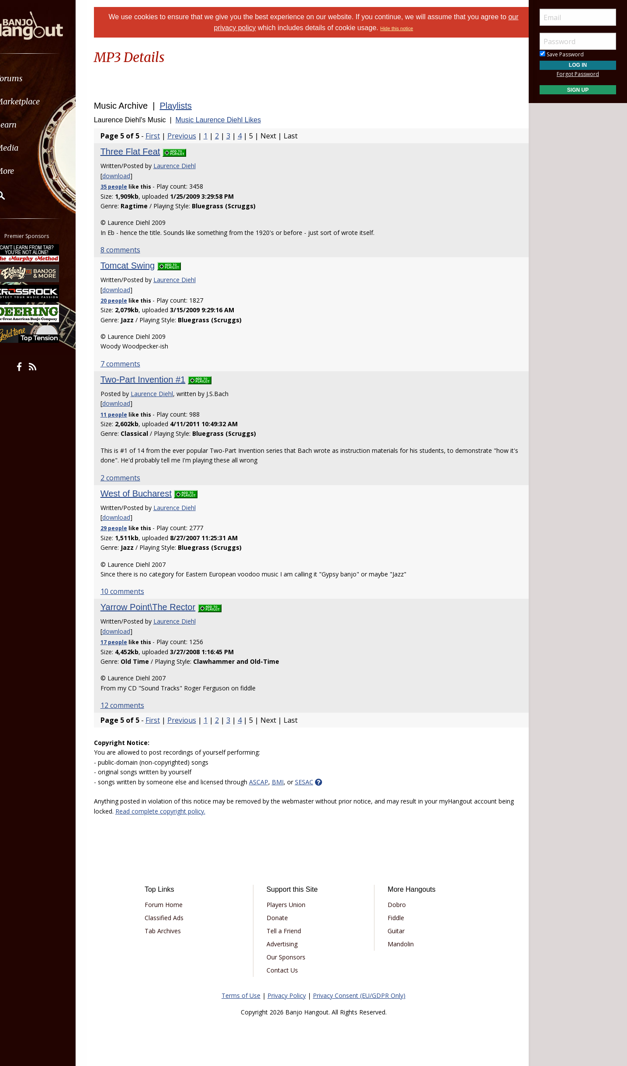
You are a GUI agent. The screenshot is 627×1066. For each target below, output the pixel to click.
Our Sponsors (289, 957)
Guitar (393, 931)
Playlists (187, 105)
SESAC (315, 782)
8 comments (131, 250)
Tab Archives (172, 931)
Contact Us (285, 970)
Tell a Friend (287, 931)
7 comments (131, 364)
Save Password (562, 54)
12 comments (133, 705)
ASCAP (269, 782)
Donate (280, 918)
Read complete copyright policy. (188, 811)
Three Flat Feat (141, 151)
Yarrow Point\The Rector (159, 607)
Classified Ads (173, 918)
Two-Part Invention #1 (154, 379)
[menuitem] (49, 78)
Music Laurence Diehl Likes (229, 120)
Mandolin (398, 944)
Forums (31, 78)
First (163, 136)
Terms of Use (241, 995)
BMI (288, 782)
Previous (192, 136)
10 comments (133, 591)
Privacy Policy (286, 995)
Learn (28, 125)
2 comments (131, 478)
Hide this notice (402, 28)
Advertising (285, 944)
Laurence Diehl (185, 166)
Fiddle (393, 918)
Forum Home (173, 904)
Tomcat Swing (138, 265)
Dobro (394, 904)
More (27, 171)
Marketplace (40, 102)
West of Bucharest (147, 493)
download (127, 176)
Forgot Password (578, 74)
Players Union (289, 904)
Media (29, 148)
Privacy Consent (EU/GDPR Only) (359, 995)
